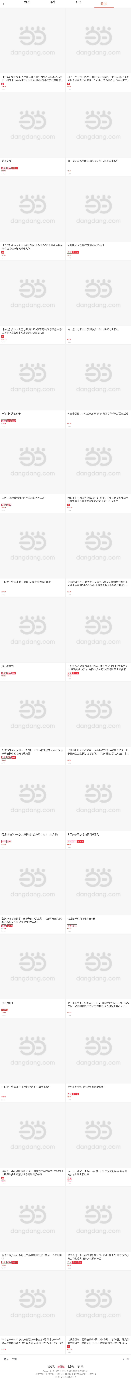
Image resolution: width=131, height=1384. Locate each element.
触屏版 (61, 1366)
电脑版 (71, 1366)
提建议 (51, 1366)
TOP (127, 1359)
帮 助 (80, 1366)
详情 (53, 2)
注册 (14, 1359)
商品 (27, 2)
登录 (6, 1359)
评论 (78, 2)
